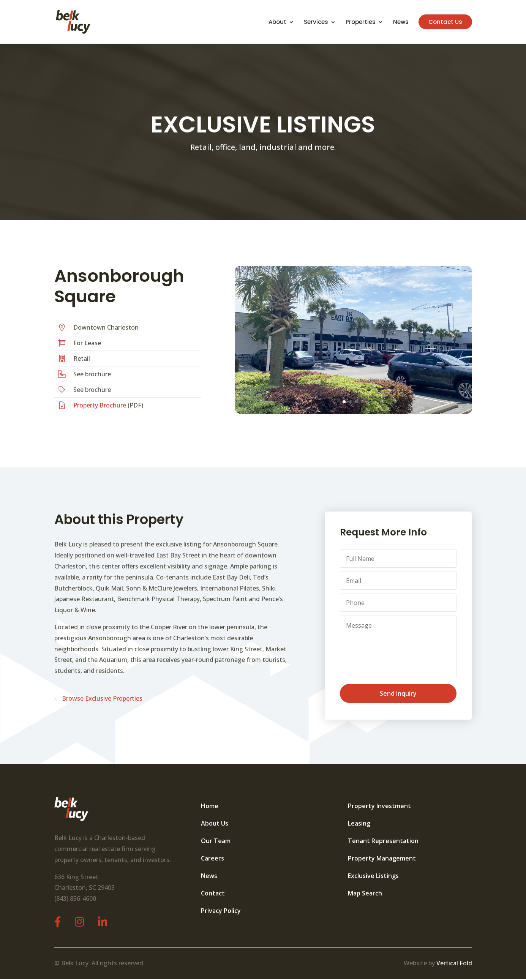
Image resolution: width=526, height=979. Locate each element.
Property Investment (379, 806)
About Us (214, 823)
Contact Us (445, 22)
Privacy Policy (221, 910)
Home (209, 806)
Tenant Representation (383, 841)
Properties (361, 22)
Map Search (365, 893)
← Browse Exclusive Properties (98, 698)
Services (316, 22)
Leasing (359, 823)
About (277, 22)
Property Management (382, 858)
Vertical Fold (454, 963)
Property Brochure (99, 405)
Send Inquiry (398, 693)
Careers (212, 858)
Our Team (216, 841)
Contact (213, 893)
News (401, 22)
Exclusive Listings (373, 876)
